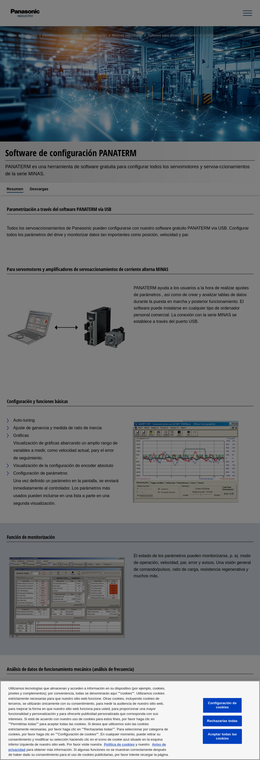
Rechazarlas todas (222, 721)
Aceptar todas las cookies (222, 736)
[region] (130, 720)
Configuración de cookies (222, 705)
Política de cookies (119, 744)
